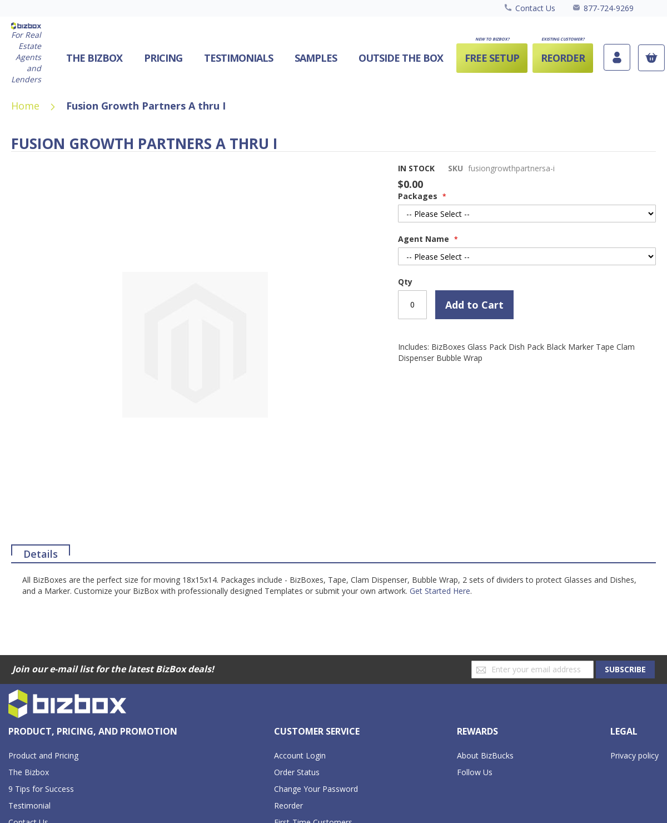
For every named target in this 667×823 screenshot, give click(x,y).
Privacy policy (634, 755)
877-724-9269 (609, 8)
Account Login (300, 755)
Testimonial (29, 805)
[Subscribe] (625, 669)
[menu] (321, 58)
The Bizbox (28, 772)
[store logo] (26, 53)
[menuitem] (400, 58)
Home (25, 105)
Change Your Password (316, 789)
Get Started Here (440, 591)
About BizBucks (485, 755)
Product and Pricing (43, 755)
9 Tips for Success (41, 789)
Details (40, 551)
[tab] (40, 550)
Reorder (288, 805)
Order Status (297, 772)
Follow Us (474, 772)
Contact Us (535, 8)
